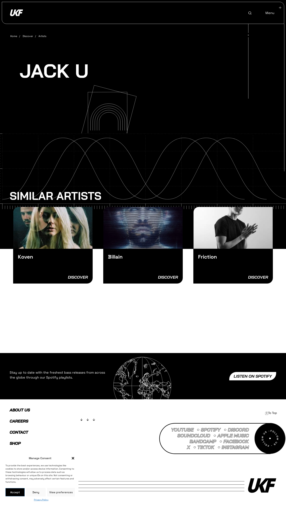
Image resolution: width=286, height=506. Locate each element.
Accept (15, 492)
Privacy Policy (41, 499)
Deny (35, 492)
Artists (42, 36)
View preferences (61, 492)
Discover (28, 36)
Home (13, 36)
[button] (73, 458)
